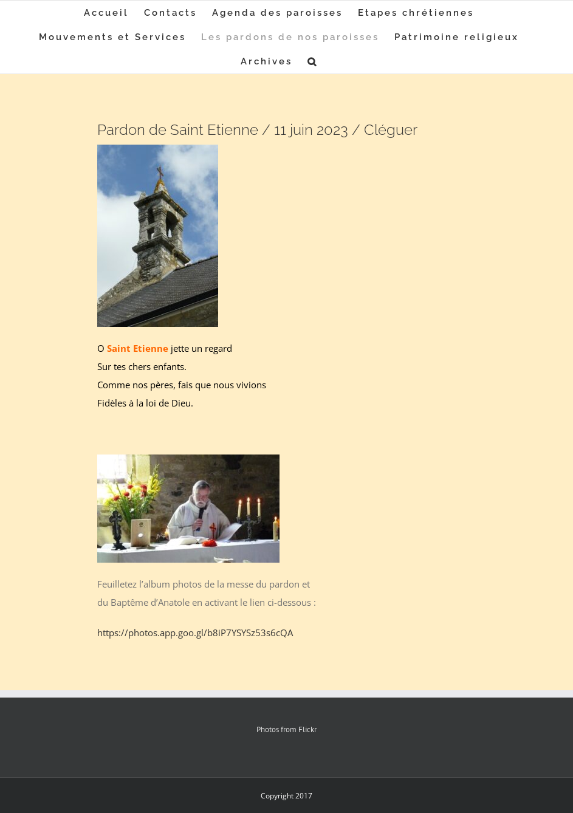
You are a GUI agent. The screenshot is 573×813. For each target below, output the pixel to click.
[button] (312, 61)
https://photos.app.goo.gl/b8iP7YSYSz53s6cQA (195, 632)
